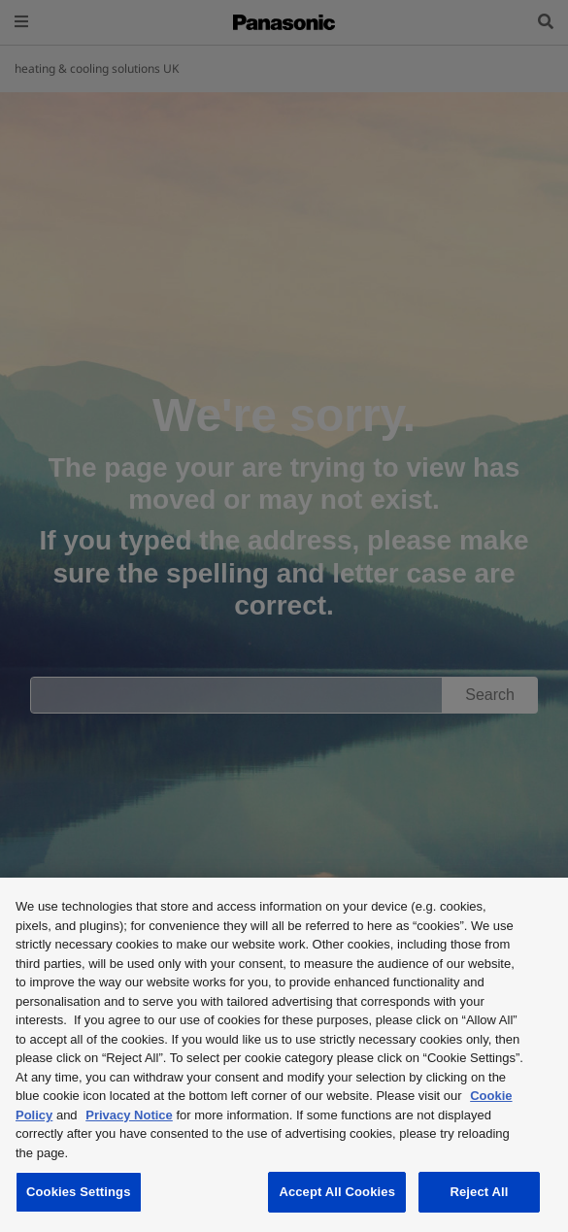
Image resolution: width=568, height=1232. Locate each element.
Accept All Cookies (337, 1191)
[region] (284, 1055)
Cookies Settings (78, 1191)
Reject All (479, 1191)
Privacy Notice (129, 1115)
